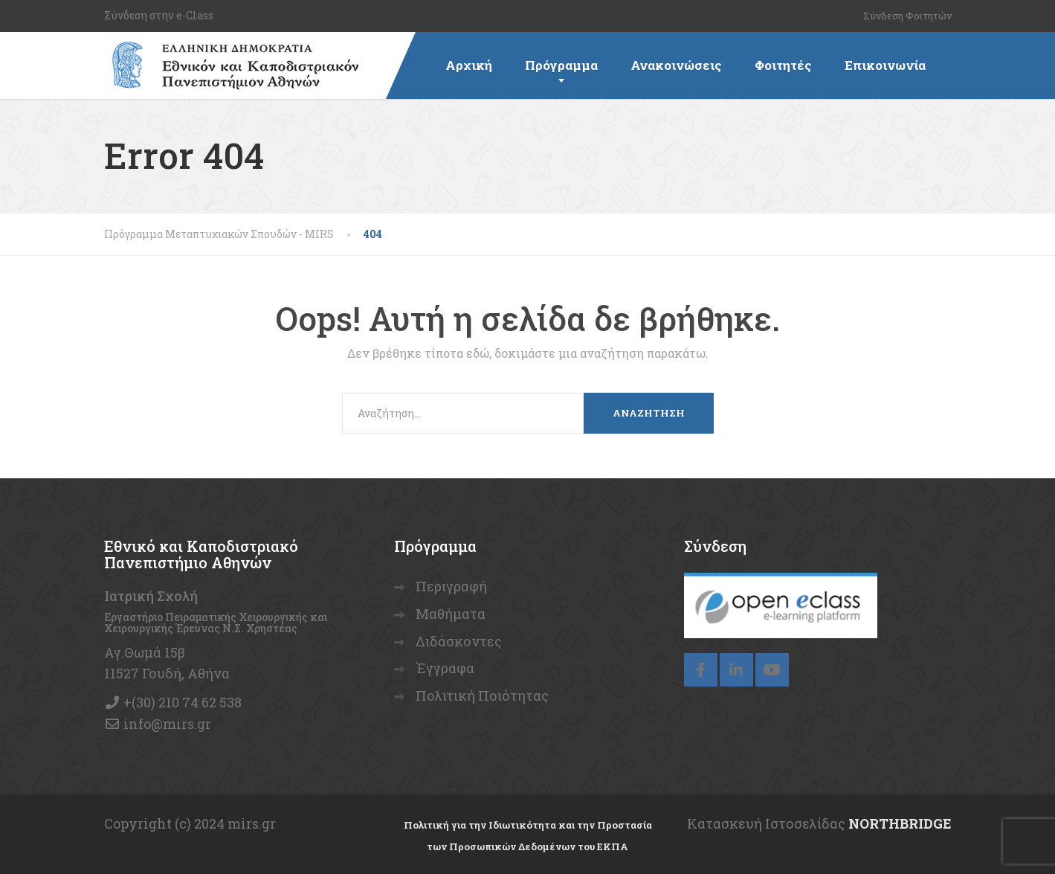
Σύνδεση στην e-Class (158, 15)
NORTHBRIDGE (900, 823)
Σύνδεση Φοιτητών (907, 15)
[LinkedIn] (736, 670)
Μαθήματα (450, 614)
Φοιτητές (783, 65)
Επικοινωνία (885, 65)
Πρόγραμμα (561, 65)
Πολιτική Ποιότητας (482, 695)
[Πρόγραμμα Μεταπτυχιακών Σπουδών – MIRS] (231, 50)
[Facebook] (700, 670)
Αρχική (468, 65)
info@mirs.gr (167, 724)
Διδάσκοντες (459, 641)
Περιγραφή (451, 586)
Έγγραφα (445, 668)
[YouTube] (772, 670)
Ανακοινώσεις (676, 65)
